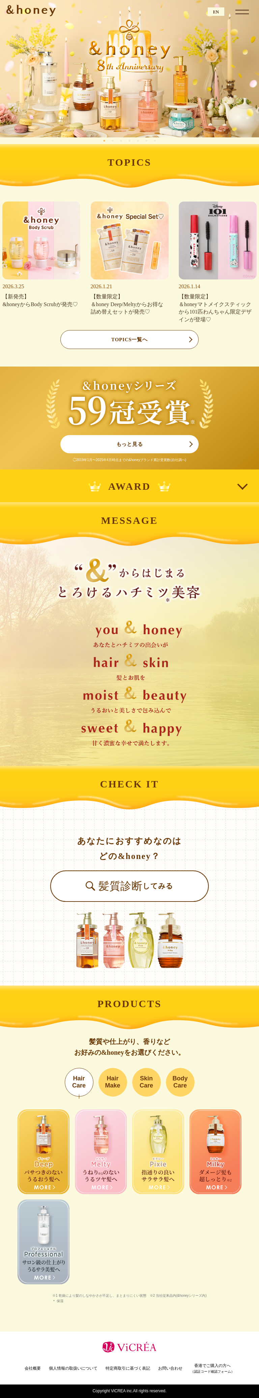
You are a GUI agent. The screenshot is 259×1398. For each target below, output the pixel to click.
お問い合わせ (170, 1368)
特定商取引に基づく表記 (128, 1368)
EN (216, 12)
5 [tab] (139, 140)
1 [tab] (105, 140)
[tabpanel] (129, 68)
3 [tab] (122, 140)
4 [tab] (130, 140)
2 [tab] (113, 140)
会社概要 (33, 1368)
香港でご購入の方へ (212, 1368)
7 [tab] (155, 140)
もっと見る (129, 444)
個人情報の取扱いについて (73, 1368)
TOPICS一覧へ (129, 339)
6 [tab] (147, 140)
